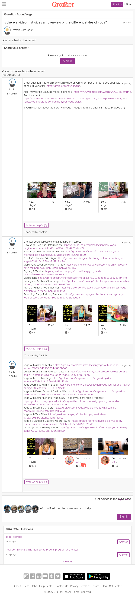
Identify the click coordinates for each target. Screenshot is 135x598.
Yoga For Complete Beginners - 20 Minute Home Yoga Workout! (67, 202)
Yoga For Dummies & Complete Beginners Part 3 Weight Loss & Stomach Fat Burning (103, 325)
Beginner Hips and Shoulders (114, 458)
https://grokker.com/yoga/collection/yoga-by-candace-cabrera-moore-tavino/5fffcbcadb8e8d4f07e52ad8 (73, 422)
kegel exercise (13, 536)
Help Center (123, 499)
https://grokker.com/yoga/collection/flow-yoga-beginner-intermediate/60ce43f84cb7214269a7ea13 (70, 246)
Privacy (74, 586)
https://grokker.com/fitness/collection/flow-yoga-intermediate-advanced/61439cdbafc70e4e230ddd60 (72, 253)
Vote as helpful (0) (36, 225)
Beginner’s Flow (78, 458)
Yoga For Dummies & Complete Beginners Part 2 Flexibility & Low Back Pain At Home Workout (67, 325)
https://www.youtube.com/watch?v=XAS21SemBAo (102, 91)
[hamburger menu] (3, 4)
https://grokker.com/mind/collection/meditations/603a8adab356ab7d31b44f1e (82, 277)
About (17, 586)
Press (26, 586)
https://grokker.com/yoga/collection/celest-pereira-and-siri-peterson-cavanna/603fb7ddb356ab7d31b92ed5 (76, 373)
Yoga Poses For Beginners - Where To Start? (32, 202)
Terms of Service (89, 586)
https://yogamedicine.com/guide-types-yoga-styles (53, 101)
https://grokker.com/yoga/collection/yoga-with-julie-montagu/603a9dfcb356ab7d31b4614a (67, 380)
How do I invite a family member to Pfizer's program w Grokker (41, 549)
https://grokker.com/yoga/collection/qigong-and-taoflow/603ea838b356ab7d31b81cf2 (62, 273)
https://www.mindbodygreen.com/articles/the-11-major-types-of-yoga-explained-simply (73, 98)
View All (67, 561)
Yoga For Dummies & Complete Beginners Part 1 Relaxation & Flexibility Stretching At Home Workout (32, 325)
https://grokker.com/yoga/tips (63, 85)
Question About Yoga (18, 14)
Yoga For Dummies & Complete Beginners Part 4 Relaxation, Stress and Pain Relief (32, 458)
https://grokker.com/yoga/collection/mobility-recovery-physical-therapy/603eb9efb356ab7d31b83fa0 (76, 266)
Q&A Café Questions (19, 529)
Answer (123, 541)
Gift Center (115, 586)
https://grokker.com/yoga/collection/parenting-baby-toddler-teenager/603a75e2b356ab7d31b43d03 (74, 296)
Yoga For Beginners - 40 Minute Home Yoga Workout (103, 202)
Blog (104, 586)
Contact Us (62, 586)
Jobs (34, 586)
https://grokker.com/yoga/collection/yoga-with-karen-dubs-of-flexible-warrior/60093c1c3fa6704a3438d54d (74, 393)
